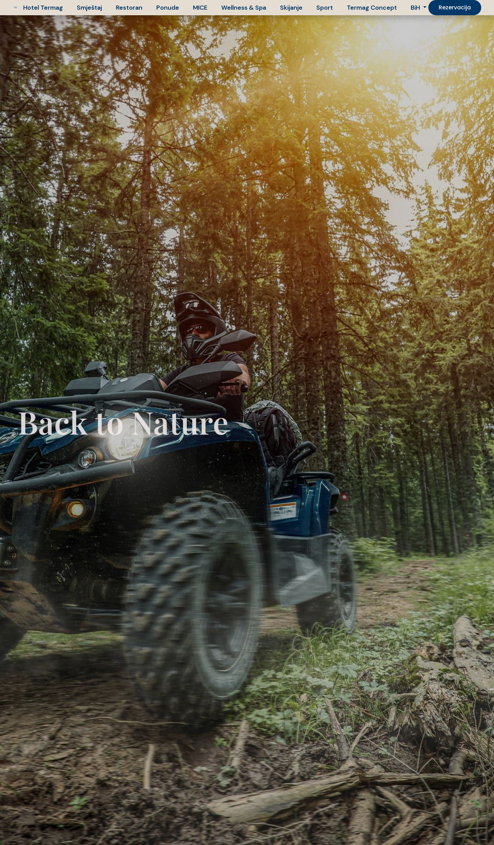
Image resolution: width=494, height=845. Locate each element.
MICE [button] (200, 7)
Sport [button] (324, 7)
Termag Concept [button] (372, 7)
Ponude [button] (167, 7)
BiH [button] (416, 7)
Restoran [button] (129, 7)
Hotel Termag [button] (43, 7)
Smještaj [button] (89, 7)
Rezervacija (455, 7)
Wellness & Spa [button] (243, 7)
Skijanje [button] (291, 7)
